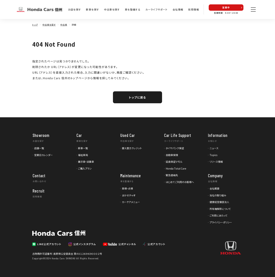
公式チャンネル (127, 244)
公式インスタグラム (84, 244)
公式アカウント (156, 244)
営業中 (226, 7)
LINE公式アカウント (49, 244)
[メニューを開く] (253, 9)
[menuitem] (38, 148)
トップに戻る (137, 97)
